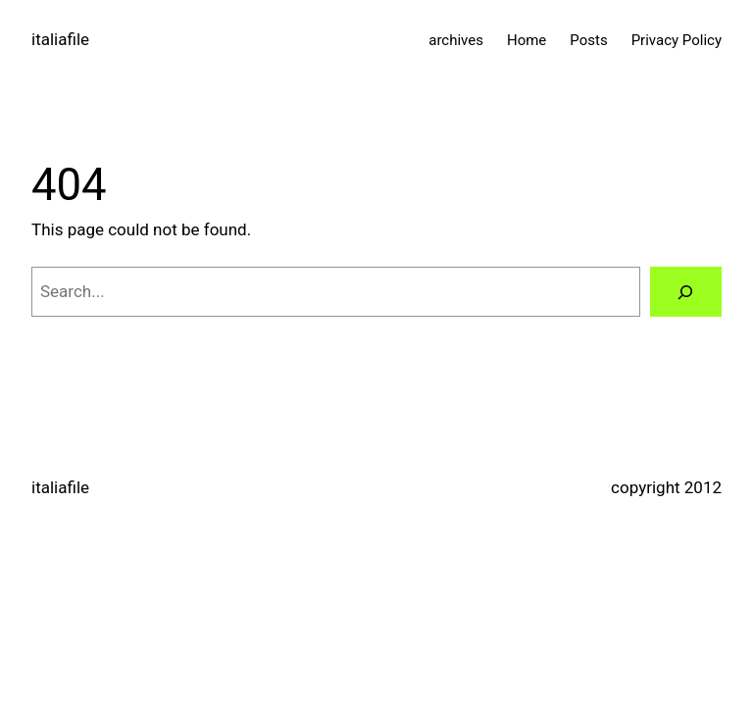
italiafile (60, 39)
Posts (588, 40)
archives (455, 40)
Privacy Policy (676, 40)
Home (526, 40)
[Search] (686, 292)
